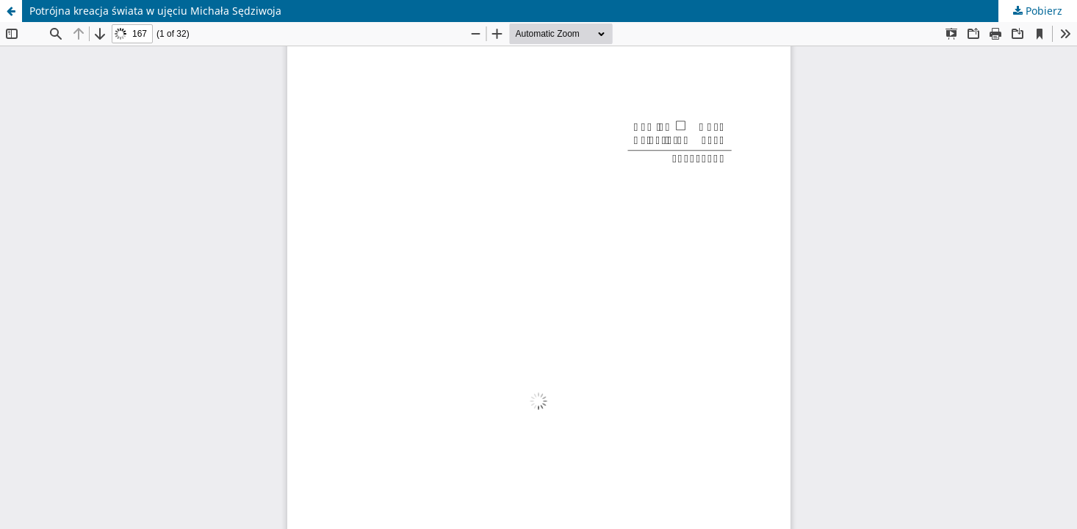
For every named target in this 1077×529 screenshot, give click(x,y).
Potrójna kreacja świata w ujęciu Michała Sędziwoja (155, 11)
